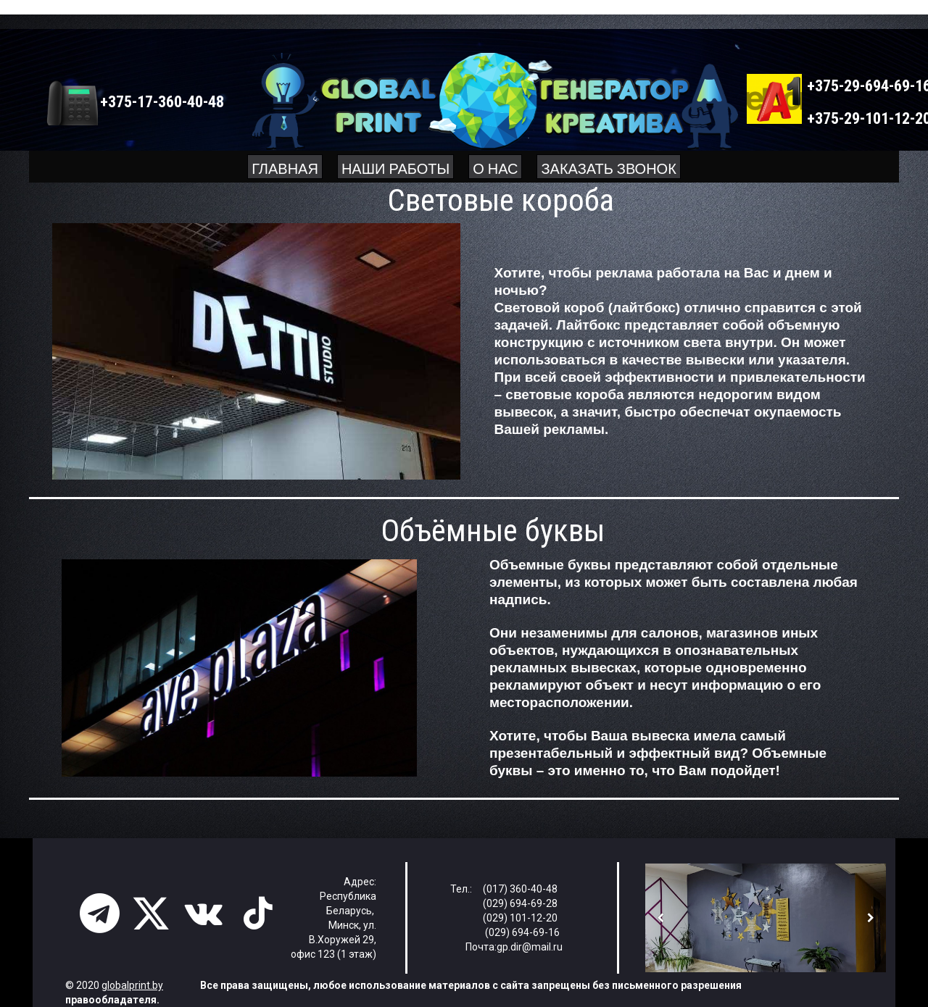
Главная (285, 166)
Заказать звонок (608, 166)
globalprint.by (132, 985)
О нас (495, 166)
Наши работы (395, 166)
